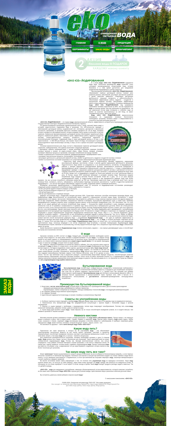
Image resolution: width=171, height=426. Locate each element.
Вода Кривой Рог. (113, 384)
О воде (102, 43)
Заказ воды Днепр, (89, 385)
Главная (81, 43)
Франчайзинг (124, 49)
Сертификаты (81, 49)
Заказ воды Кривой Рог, (98, 384)
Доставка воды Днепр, (74, 385)
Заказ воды (102, 49)
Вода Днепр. (100, 385)
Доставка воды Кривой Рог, (80, 384)
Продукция (124, 43)
